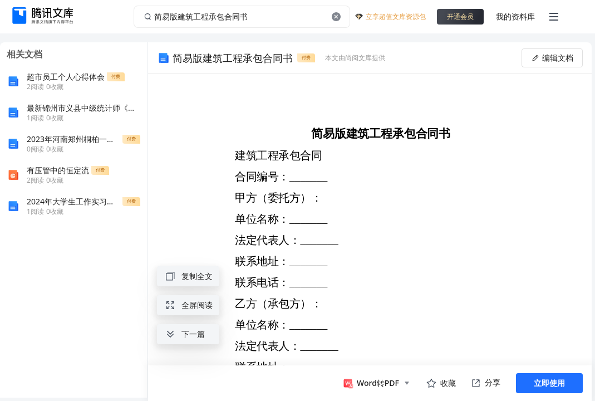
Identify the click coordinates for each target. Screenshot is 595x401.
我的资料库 (515, 16)
